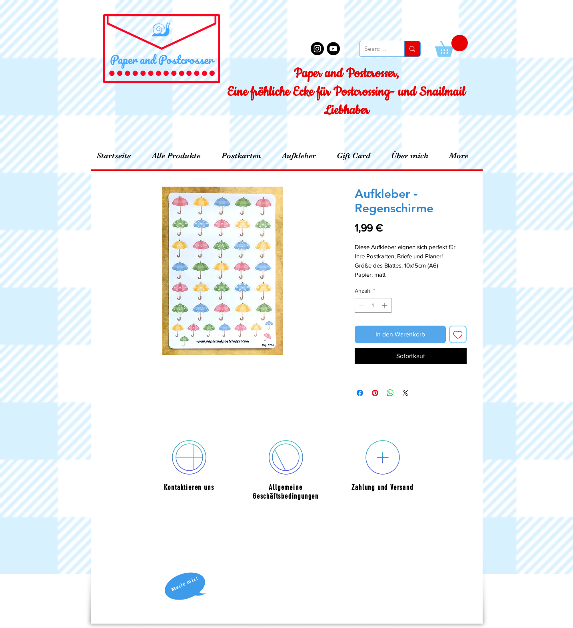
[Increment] (385, 305)
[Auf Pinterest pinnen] (375, 393)
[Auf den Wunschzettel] (458, 334)
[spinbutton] (373, 305)
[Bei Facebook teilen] (360, 393)
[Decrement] (361, 305)
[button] (451, 46)
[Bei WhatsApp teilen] (390, 393)
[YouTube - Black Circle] (333, 48)
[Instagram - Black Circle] (317, 48)
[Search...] (376, 48)
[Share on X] (405, 393)
